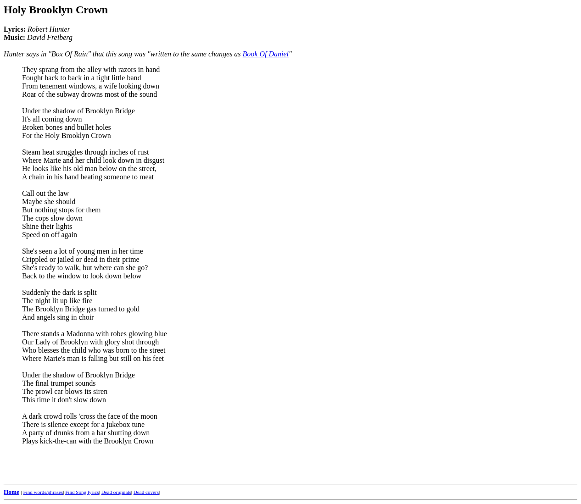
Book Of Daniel (266, 54)
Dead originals (116, 492)
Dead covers (146, 492)
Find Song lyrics (82, 492)
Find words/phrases (43, 492)
